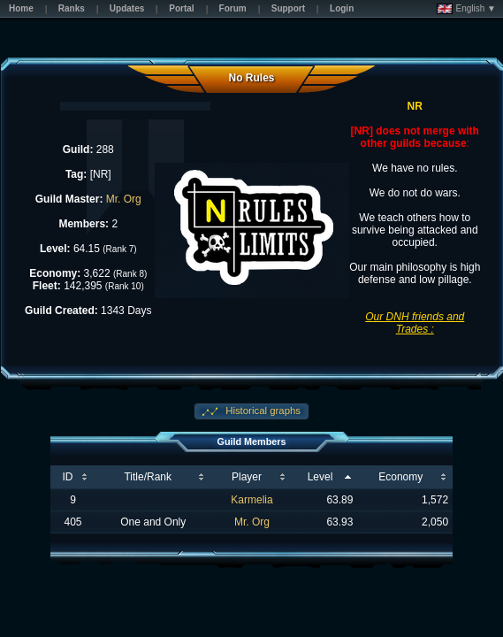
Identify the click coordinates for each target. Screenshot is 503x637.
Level (320, 477)
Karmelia (251, 500)
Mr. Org (123, 199)
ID (68, 477)
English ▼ (466, 9)
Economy (400, 477)
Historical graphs (262, 410)
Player (247, 477)
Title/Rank (147, 477)
